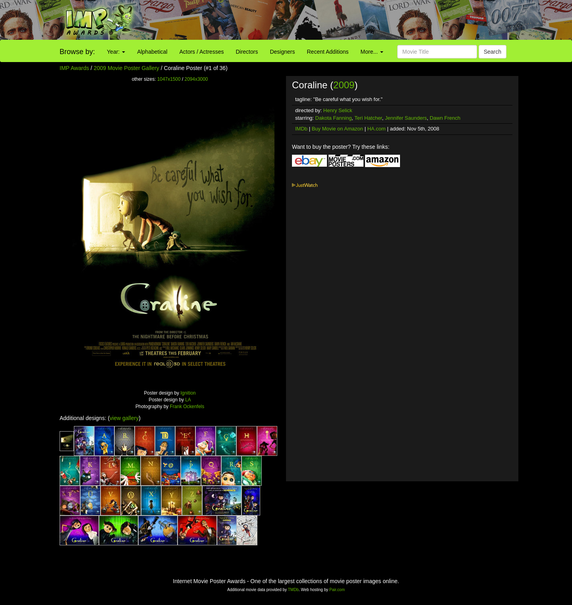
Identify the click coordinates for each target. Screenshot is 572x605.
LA (188, 400)
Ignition (187, 393)
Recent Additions (328, 52)
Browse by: (77, 52)
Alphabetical (152, 52)
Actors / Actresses (201, 52)
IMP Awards (74, 68)
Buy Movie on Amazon (337, 129)
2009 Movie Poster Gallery (126, 68)
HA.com (376, 129)
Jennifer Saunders (406, 118)
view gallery (124, 418)
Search (492, 52)
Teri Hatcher (368, 118)
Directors (247, 52)
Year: (116, 52)
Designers (282, 52)
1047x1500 (169, 79)
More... (372, 52)
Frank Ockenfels (187, 406)
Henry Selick (337, 110)
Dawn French (445, 118)
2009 (343, 85)
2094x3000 (196, 79)
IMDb (301, 129)
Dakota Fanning (333, 118)
